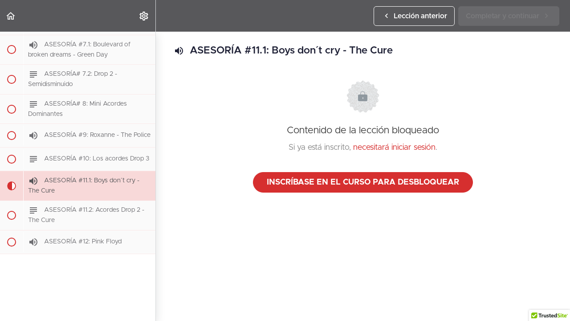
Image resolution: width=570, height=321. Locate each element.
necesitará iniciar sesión (394, 148)
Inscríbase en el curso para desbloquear (363, 182)
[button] (11, 16)
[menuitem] (144, 16)
